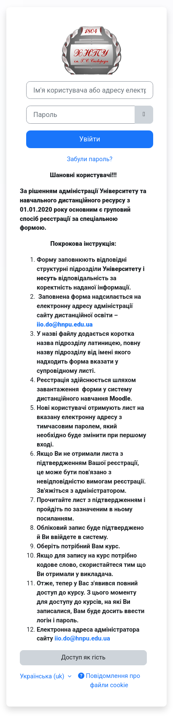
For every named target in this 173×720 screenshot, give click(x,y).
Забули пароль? (89, 159)
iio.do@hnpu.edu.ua (65, 324)
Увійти (89, 139)
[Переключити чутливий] (144, 114)
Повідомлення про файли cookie (109, 680)
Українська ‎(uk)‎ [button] (43, 676)
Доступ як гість (83, 657)
